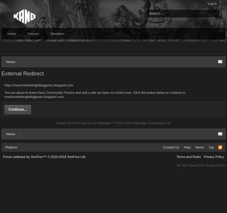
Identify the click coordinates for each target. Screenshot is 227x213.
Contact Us (171, 147)
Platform (11, 147)
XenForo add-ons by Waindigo (89, 123)
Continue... (18, 109)
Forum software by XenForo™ (44, 157)
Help (187, 147)
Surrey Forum (216, 165)
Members (57, 34)
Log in (212, 3)
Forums (33, 34)
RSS (220, 147)
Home (11, 34)
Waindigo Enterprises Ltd (152, 123)
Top (211, 147)
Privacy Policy (214, 157)
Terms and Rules (188, 157)
